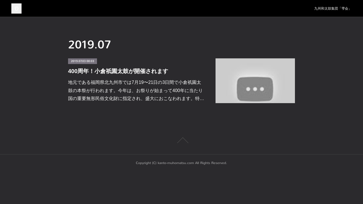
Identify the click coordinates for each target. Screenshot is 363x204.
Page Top (181, 140)
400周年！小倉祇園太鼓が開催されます (118, 71)
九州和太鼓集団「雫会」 (333, 8)
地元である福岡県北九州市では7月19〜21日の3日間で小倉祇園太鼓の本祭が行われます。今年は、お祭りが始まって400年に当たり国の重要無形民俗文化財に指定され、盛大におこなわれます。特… (136, 90)
